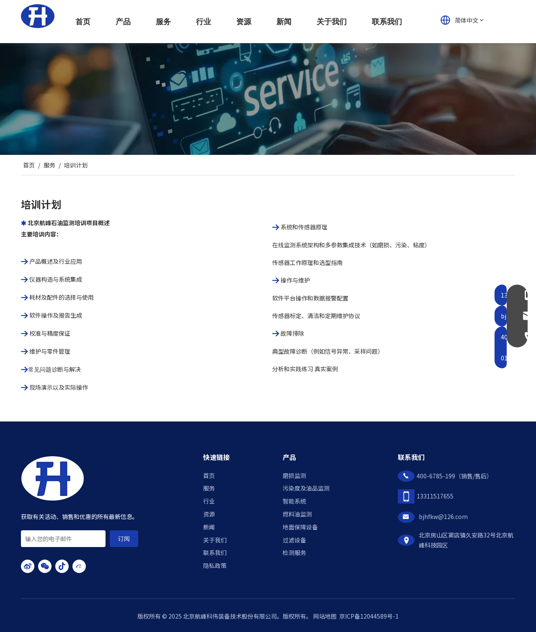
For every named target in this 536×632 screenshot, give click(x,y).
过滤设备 (294, 540)
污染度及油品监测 (306, 488)
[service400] (268, 99)
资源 (209, 514)
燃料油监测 (297, 514)
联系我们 (215, 552)
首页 (209, 475)
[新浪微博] (27, 566)
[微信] (45, 566)
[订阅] (124, 538)
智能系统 (294, 501)
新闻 (209, 527)
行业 (209, 501)
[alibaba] (79, 566)
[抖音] (62, 566)
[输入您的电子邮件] (63, 538)
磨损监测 (294, 475)
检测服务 (294, 552)
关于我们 (215, 540)
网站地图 (325, 616)
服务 (209, 488)
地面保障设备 (300, 527)
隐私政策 (215, 565)
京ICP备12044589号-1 (369, 616)
